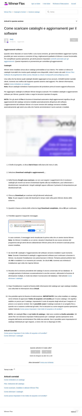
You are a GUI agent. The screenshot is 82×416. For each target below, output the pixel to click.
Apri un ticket (35, 4)
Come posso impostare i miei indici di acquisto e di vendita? (41, 309)
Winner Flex (7, 12)
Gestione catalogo (34, 12)
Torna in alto (9, 369)
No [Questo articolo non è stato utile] (46, 352)
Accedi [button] (73, 4)
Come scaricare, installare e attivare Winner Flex (21, 388)
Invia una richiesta (46, 362)
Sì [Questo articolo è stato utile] (35, 352)
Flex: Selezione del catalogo (14, 384)
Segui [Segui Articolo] (74, 40)
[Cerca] (62, 12)
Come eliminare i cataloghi (13, 336)
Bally (11, 39)
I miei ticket (46, 4)
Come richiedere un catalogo (19, 84)
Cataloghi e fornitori (20, 12)
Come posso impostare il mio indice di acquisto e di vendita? (25, 333)
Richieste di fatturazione (61, 4)
